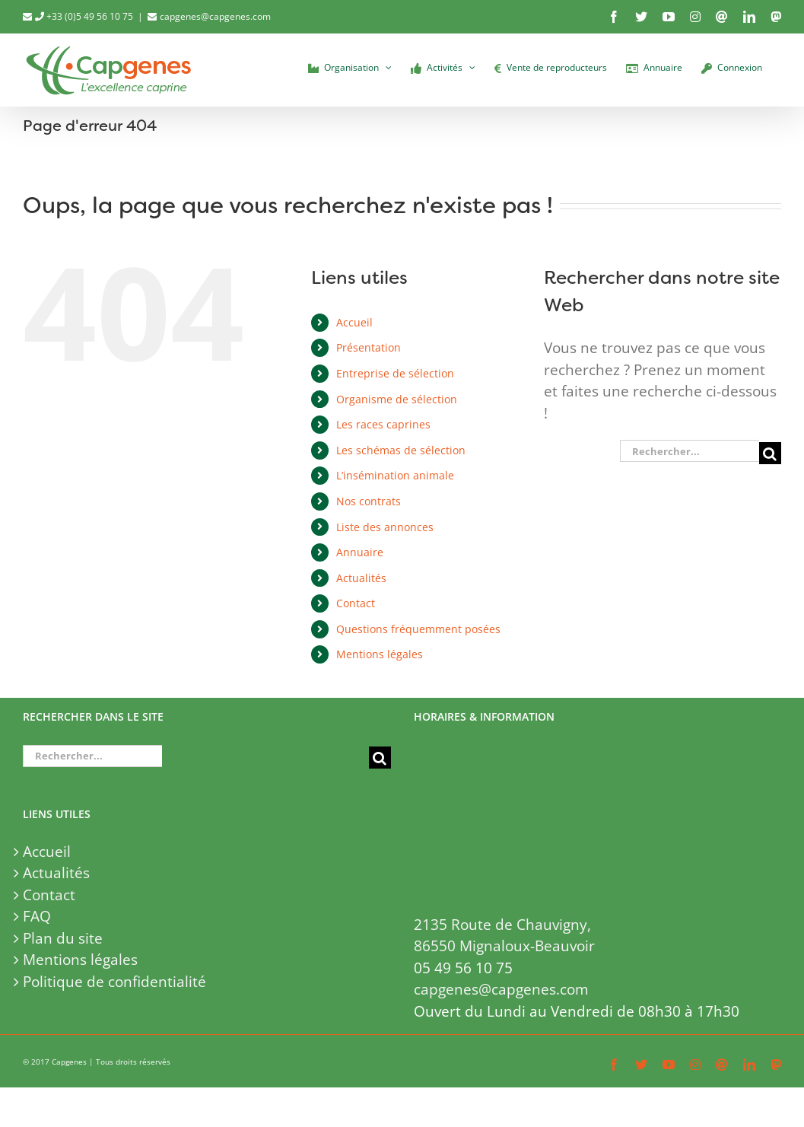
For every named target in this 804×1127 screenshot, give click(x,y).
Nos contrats (368, 501)
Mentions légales (379, 654)
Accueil (354, 322)
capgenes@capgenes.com (215, 16)
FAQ (37, 916)
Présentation (368, 347)
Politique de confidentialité (114, 982)
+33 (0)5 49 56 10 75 (84, 16)
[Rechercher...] (689, 451)
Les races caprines (383, 424)
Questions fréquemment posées (418, 629)
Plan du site (63, 938)
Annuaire (359, 552)
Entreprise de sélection (395, 373)
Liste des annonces (385, 527)
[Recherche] (770, 453)
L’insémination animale (395, 475)
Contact (355, 603)
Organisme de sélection (396, 399)
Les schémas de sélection (401, 450)
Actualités (361, 578)
